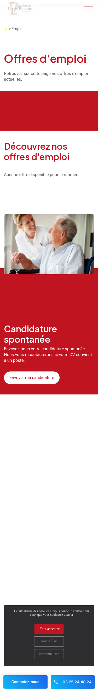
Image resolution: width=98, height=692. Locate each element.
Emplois (18, 28)
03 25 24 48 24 (72, 681)
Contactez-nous (25, 681)
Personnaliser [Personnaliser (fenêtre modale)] (49, 654)
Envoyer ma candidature (31, 377)
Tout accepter (50, 629)
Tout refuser (49, 641)
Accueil (6, 28)
